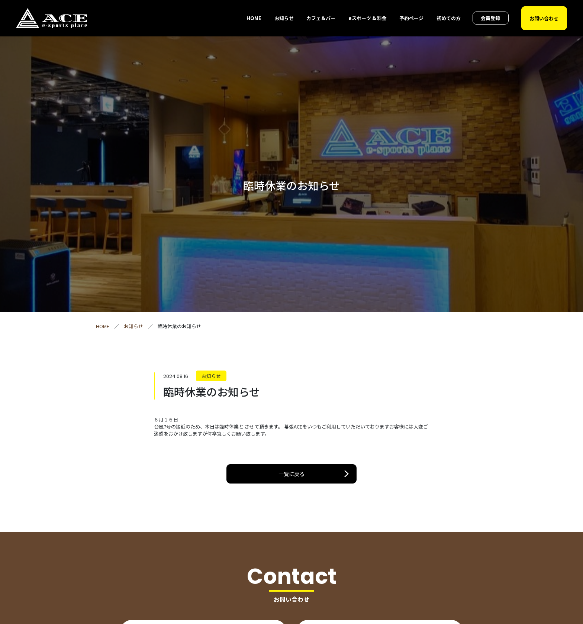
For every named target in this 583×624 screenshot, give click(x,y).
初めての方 (449, 18)
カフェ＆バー (320, 18)
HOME (254, 18)
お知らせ (284, 18)
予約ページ (411, 18)
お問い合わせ (543, 18)
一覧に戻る (291, 474)
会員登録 (490, 18)
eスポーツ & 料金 (367, 18)
